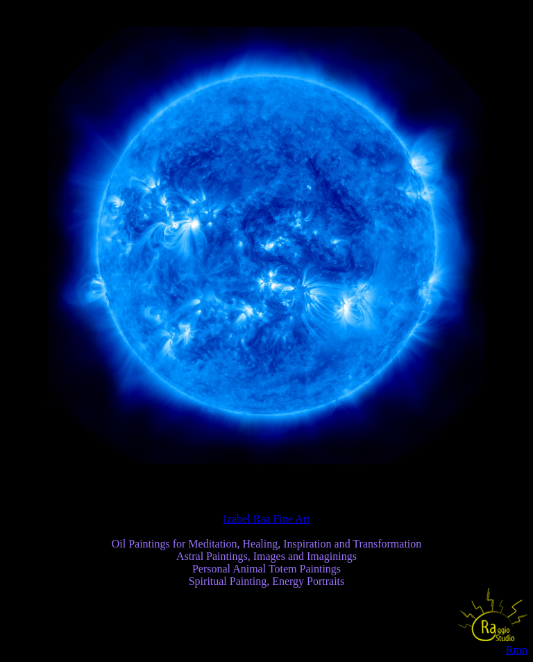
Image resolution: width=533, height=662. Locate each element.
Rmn (516, 650)
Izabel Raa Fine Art (266, 519)
